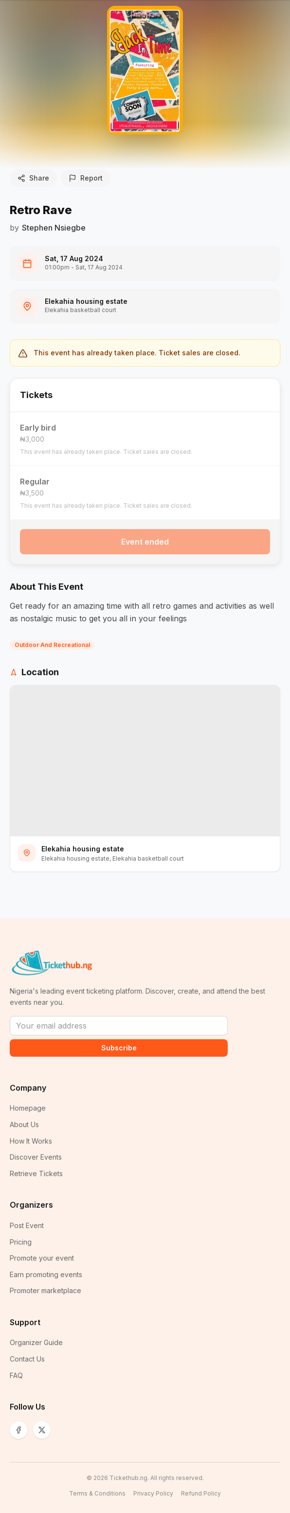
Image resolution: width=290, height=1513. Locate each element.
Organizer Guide (36, 1342)
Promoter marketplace (45, 1290)
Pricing (21, 1242)
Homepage (28, 1108)
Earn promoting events (46, 1274)
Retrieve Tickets (36, 1173)
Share (33, 178)
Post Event (27, 1225)
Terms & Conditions (97, 1493)
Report (86, 178)
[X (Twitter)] (42, 1430)
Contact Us (27, 1359)
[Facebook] (18, 1430)
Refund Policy (201, 1493)
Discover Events (36, 1157)
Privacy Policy (153, 1493)
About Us (24, 1124)
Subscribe (119, 1048)
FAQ (16, 1375)
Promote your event (42, 1258)
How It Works (31, 1141)
